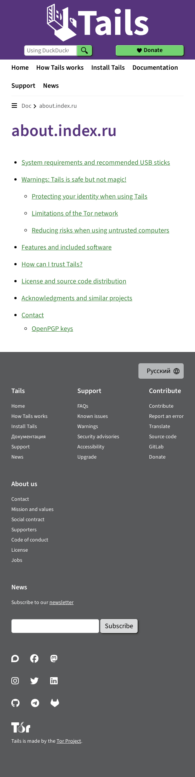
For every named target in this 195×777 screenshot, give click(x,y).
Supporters (24, 530)
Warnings (87, 426)
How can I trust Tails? (52, 264)
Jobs (16, 560)
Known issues (92, 416)
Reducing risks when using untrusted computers (100, 230)
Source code (163, 437)
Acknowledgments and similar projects (76, 298)
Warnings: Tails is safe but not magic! (73, 179)
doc (26, 106)
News (51, 85)
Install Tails (108, 67)
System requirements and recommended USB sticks (95, 162)
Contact (32, 315)
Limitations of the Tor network (75, 213)
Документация (28, 437)
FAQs (82, 406)
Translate (159, 426)
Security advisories (98, 437)
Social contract (28, 519)
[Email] (55, 626)
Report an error (166, 416)
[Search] (84, 50)
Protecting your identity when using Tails (89, 196)
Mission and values (32, 509)
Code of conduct (29, 540)
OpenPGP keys (52, 328)
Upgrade (87, 457)
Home (20, 67)
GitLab (156, 447)
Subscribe (119, 626)
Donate (157, 457)
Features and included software (66, 247)
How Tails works (60, 67)
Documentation (155, 67)
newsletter (61, 602)
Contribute (161, 406)
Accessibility (90, 447)
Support (23, 85)
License (19, 550)
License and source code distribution (73, 281)
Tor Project (69, 741)
